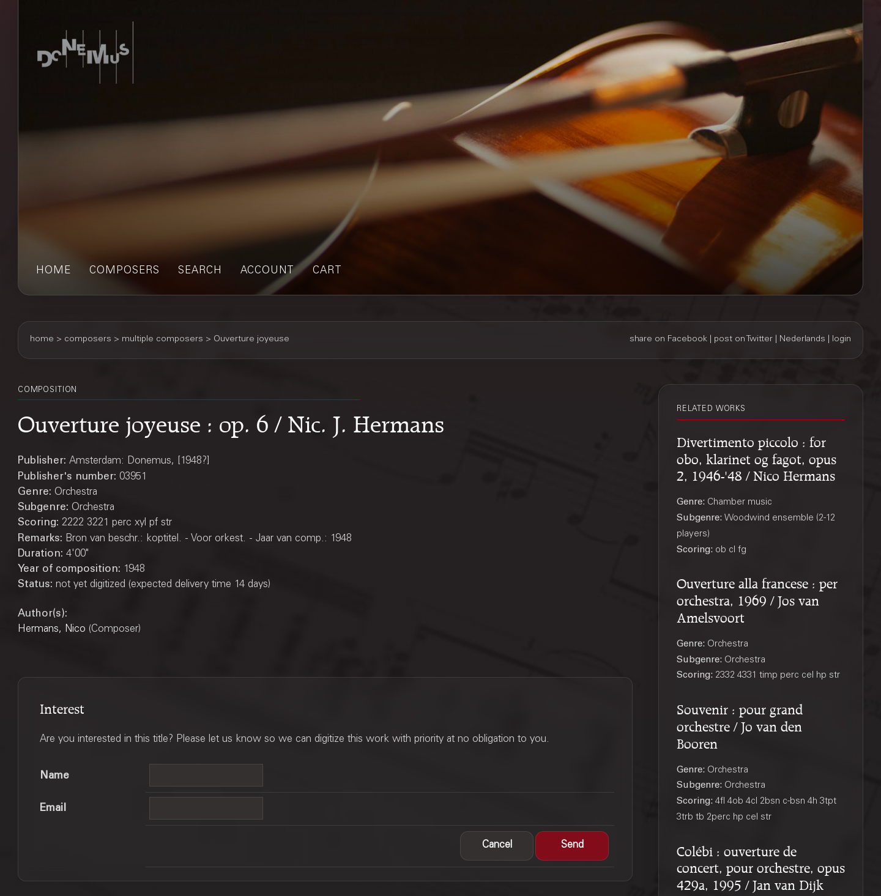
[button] (496, 846)
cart (327, 271)
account (267, 271)
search (200, 271)
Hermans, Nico (52, 629)
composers (124, 271)
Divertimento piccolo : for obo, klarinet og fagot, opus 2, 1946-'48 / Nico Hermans (756, 457)
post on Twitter (743, 339)
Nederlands (802, 339)
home (53, 271)
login (841, 339)
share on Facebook (668, 339)
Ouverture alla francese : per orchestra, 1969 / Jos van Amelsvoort (757, 599)
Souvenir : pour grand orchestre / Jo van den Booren (740, 725)
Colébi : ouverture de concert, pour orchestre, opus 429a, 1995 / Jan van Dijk (761, 866)
